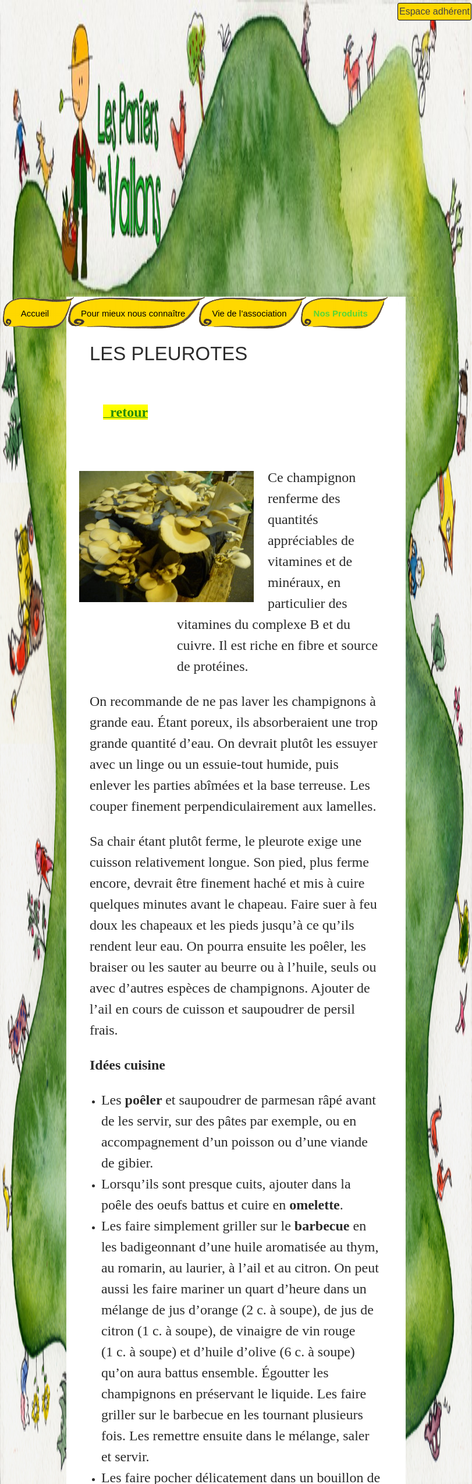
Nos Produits (341, 313)
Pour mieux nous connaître (133, 313)
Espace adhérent (434, 11)
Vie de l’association (249, 313)
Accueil (35, 313)
